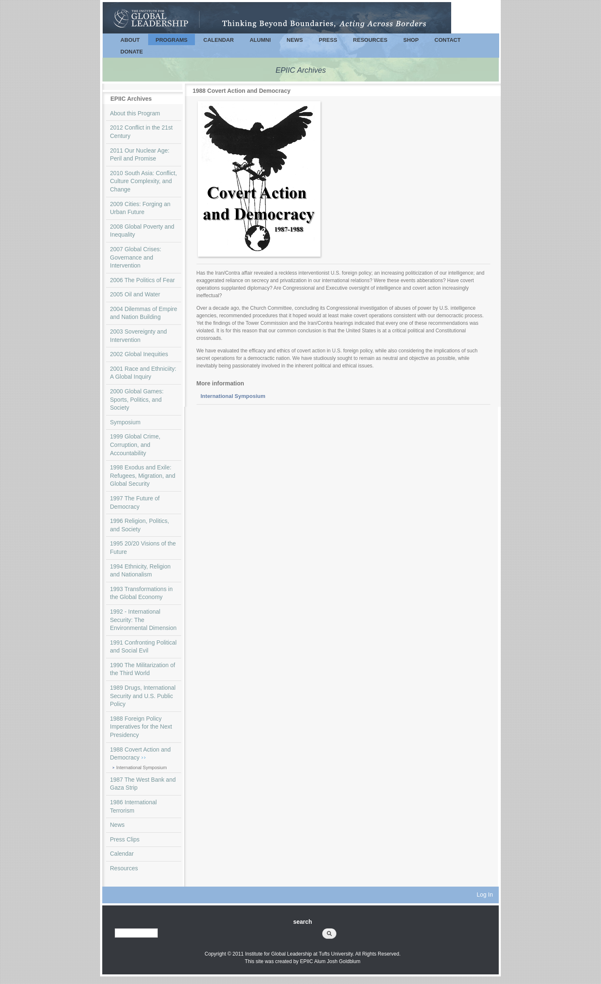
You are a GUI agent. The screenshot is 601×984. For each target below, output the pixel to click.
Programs (172, 40)
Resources (370, 40)
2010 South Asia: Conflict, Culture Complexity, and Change (143, 181)
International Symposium (141, 767)
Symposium (125, 422)
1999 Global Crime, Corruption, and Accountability (135, 444)
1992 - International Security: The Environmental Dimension (143, 619)
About (130, 40)
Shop (411, 40)
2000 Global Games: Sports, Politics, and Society (137, 399)
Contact (447, 40)
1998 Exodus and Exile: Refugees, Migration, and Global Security (142, 475)
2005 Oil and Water (135, 294)
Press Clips (125, 839)
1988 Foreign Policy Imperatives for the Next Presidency (141, 726)
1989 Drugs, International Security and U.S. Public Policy (143, 695)
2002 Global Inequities (139, 354)
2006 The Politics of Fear (142, 280)
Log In (485, 894)
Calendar (218, 40)
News (295, 40)
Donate (132, 51)
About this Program (135, 113)
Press (328, 40)
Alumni (260, 40)
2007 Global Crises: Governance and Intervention (136, 257)
